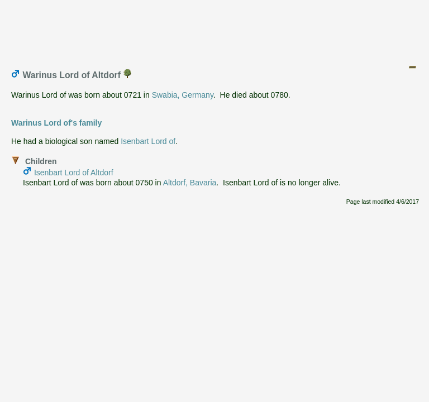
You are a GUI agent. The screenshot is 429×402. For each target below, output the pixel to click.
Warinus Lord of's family (56, 122)
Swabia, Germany (182, 94)
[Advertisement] (215, 29)
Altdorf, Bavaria (190, 182)
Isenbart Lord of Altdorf (73, 172)
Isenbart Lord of (148, 141)
